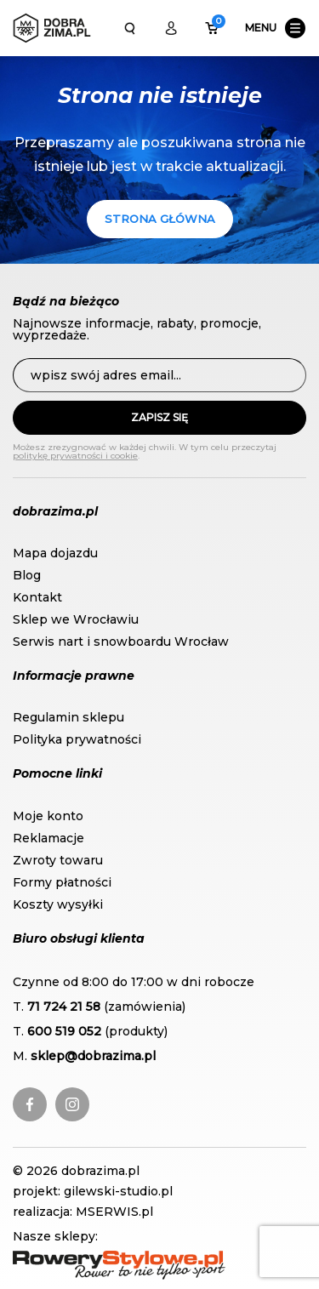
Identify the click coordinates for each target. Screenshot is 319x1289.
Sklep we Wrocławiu (76, 619)
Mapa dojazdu (55, 553)
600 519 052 (64, 1031)
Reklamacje (48, 838)
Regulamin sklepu (68, 717)
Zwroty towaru (58, 860)
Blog (27, 575)
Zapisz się (159, 417)
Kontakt (37, 597)
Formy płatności (62, 882)
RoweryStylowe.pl (68, 1259)
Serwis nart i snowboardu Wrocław (121, 641)
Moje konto (48, 816)
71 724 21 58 (63, 1006)
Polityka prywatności (77, 739)
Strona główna (160, 218)
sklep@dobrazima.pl (93, 1056)
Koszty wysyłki (58, 904)
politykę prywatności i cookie (75, 455)
